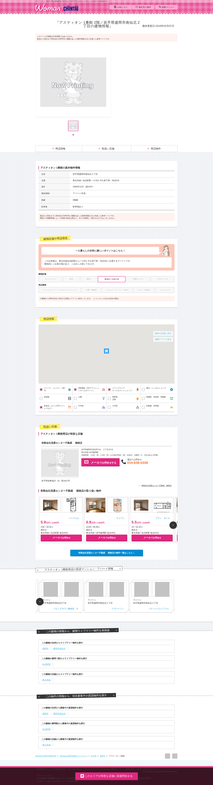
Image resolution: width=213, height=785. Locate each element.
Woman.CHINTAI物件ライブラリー (74, 756)
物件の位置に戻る (163, 333)
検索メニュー (166, 7)
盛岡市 (103, 756)
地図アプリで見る (163, 339)
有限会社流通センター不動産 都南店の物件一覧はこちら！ (106, 553)
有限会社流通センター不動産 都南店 (156, 486)
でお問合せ (61, 537)
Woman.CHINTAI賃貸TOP (46, 756)
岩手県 (94, 756)
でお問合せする (100, 462)
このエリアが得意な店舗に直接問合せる (106, 776)
